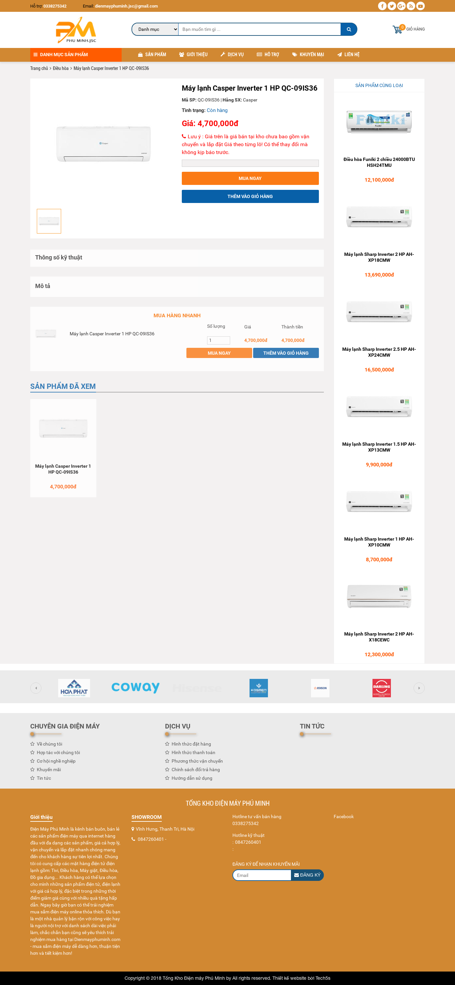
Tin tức (44, 780)
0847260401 (151, 839)
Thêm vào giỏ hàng (250, 196)
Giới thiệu (193, 54)
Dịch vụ (232, 54)
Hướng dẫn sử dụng (192, 780)
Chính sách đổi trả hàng (196, 771)
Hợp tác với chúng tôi (58, 754)
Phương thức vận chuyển (197, 763)
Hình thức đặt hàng (191, 746)
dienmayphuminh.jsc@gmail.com (126, 6)
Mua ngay (250, 178)
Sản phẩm (152, 54)
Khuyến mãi (49, 771)
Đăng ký (307, 875)
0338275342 (54, 6)
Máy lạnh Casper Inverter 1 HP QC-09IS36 (112, 336)
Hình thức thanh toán (193, 754)
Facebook (344, 816)
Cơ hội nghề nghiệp (56, 763)
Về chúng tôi (49, 746)
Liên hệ (348, 54)
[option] (103, 144)
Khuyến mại (308, 54)
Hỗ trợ (268, 54)
